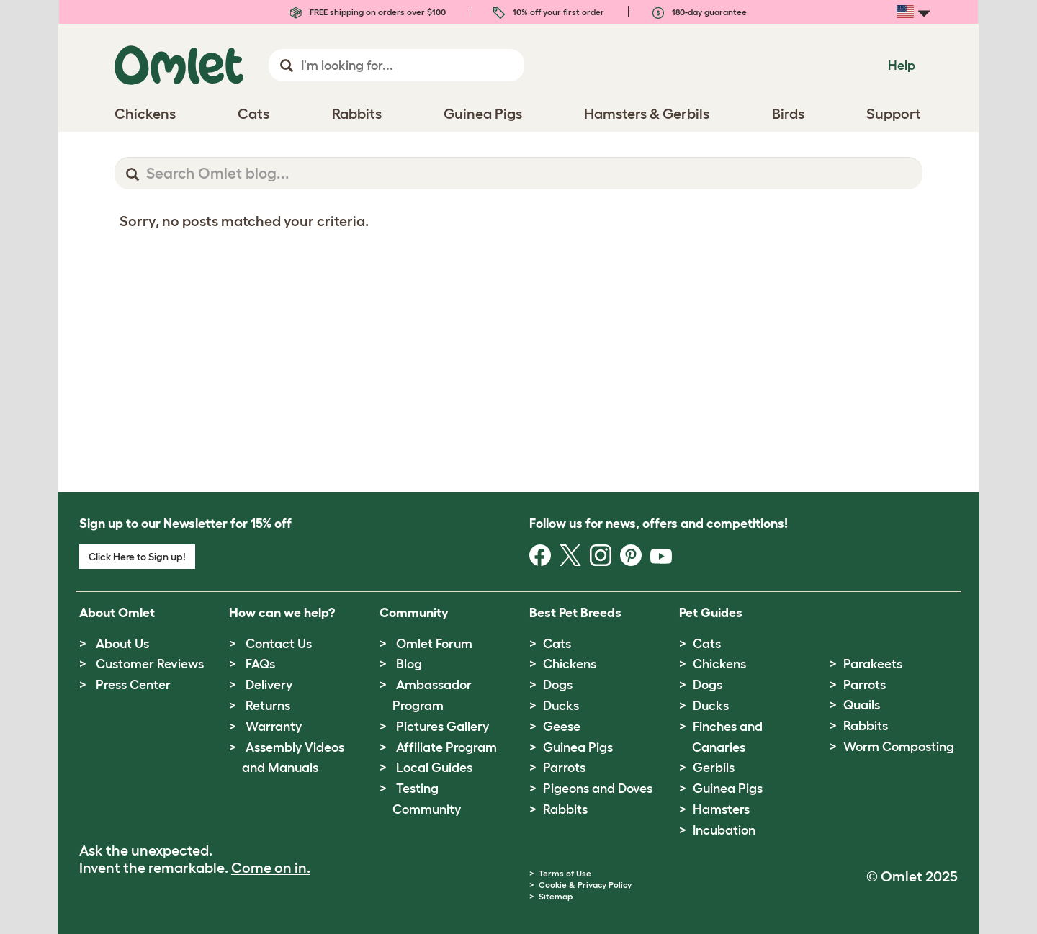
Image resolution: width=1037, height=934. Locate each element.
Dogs (558, 685)
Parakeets (872, 664)
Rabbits (565, 809)
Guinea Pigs (578, 747)
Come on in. (270, 868)
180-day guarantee (699, 12)
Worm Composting (898, 747)
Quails (861, 705)
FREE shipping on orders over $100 (368, 12)
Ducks (561, 706)
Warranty (274, 726)
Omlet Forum (434, 644)
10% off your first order (548, 12)
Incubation (724, 830)
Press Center (133, 685)
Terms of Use (565, 873)
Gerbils (714, 767)
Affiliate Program (446, 747)
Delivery (269, 685)
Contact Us (279, 644)
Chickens (569, 664)
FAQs (260, 664)
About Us (122, 644)
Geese (561, 726)
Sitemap (556, 896)
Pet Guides (710, 613)
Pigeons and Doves (597, 788)
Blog (409, 664)
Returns (268, 706)
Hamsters (721, 809)
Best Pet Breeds (575, 613)
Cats (557, 644)
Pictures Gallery (442, 726)
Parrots (564, 767)
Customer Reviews (150, 664)
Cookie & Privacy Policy (585, 884)
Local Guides (434, 767)
